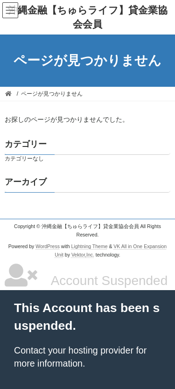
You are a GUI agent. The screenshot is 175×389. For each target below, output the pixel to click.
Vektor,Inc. (82, 254)
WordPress (47, 246)
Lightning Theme (89, 246)
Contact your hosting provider (73, 350)
